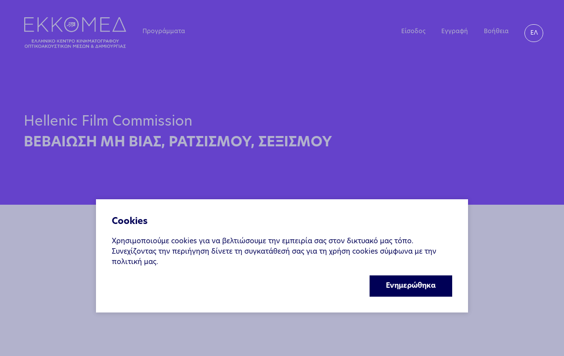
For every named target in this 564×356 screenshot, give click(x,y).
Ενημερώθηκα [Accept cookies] (411, 286)
